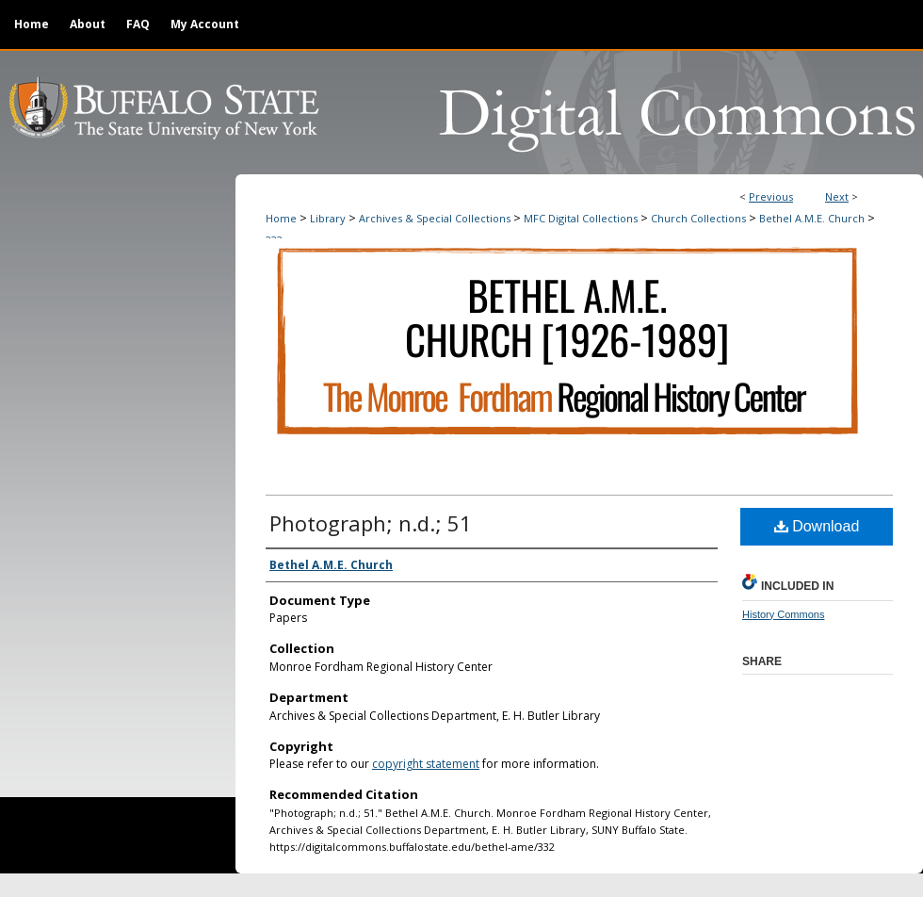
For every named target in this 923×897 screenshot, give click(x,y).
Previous (771, 196)
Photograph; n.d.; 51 (370, 523)
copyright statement (425, 764)
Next (837, 196)
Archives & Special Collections (434, 218)
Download (817, 526)
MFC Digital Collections (581, 218)
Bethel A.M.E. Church (812, 218)
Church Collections (698, 218)
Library (328, 218)
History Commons (783, 614)
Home (281, 218)
